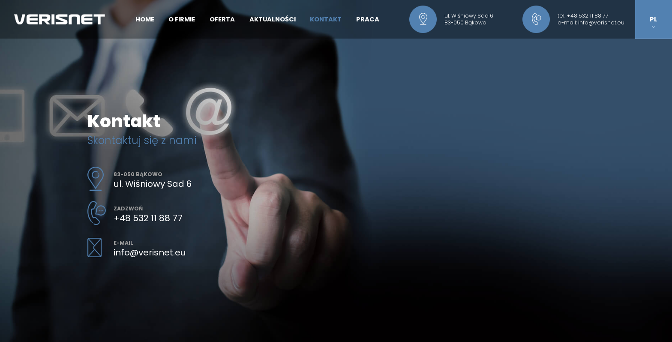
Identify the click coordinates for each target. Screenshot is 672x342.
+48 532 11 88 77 (588, 15)
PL (653, 21)
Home (144, 19)
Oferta (222, 19)
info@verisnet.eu (601, 22)
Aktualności (272, 19)
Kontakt (326, 19)
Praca (367, 19)
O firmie (181, 19)
